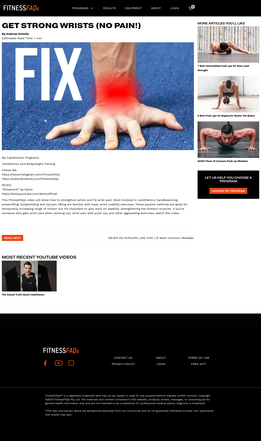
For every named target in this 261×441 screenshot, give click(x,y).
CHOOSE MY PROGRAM (228, 191)
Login (174, 8)
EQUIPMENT (133, 8)
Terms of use (199, 357)
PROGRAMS (80, 8)
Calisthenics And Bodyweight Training (28, 164)
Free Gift (198, 364)
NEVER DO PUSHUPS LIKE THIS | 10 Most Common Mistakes (150, 238)
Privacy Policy (123, 364)
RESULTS (109, 8)
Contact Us (123, 357)
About (156, 8)
